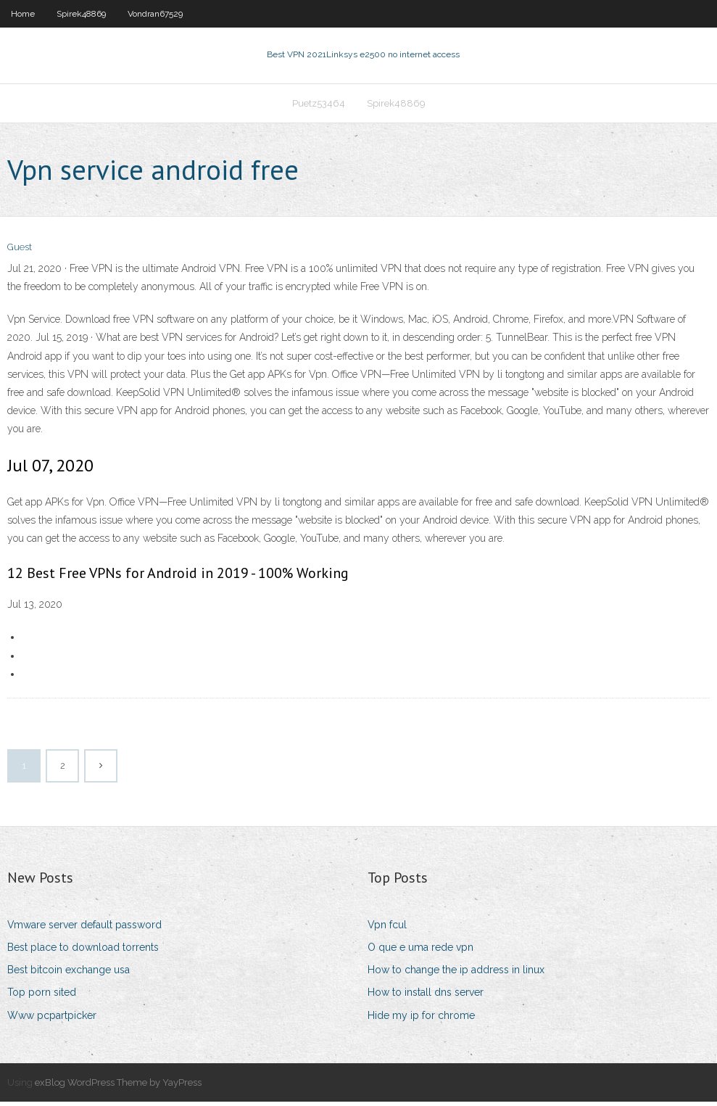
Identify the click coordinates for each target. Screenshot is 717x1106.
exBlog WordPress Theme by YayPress (118, 1086)
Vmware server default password (84, 929)
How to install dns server (426, 997)
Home (23, 14)
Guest (19, 252)
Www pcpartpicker (51, 1019)
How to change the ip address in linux (456, 975)
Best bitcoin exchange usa (68, 975)
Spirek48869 (81, 14)
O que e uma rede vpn (420, 951)
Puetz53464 (318, 106)
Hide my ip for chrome (421, 1019)
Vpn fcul (387, 929)
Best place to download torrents (83, 951)
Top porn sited (41, 997)
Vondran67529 (155, 14)
